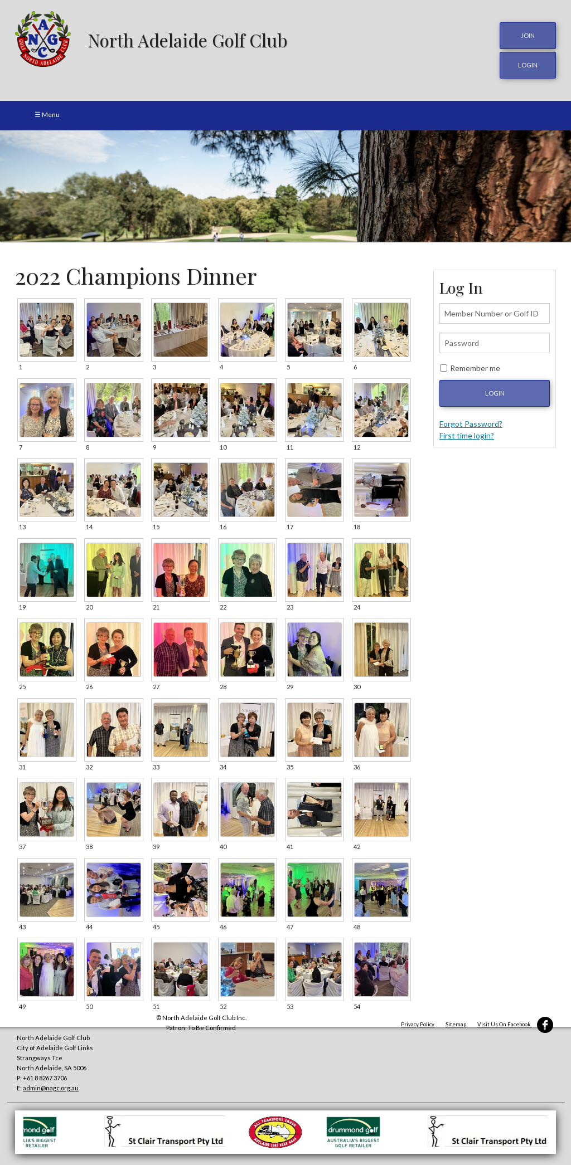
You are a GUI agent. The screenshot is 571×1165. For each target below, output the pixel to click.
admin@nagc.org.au (51, 1087)
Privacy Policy (417, 1024)
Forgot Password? (470, 423)
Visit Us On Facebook (515, 1024)
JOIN (528, 35)
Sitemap (456, 1024)
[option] (285, 186)
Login (495, 393)
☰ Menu (47, 114)
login (528, 65)
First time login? (466, 435)
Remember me (475, 368)
